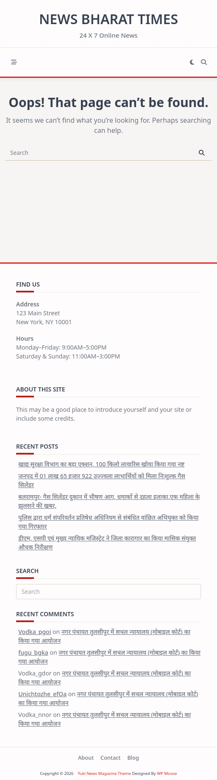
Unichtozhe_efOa (42, 694)
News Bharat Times (108, 19)
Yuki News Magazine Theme (104, 773)
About (86, 757)
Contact (110, 757)
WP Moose (167, 773)
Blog (133, 757)
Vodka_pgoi (34, 632)
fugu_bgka (33, 652)
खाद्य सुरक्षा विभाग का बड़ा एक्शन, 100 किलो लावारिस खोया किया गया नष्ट (101, 464)
